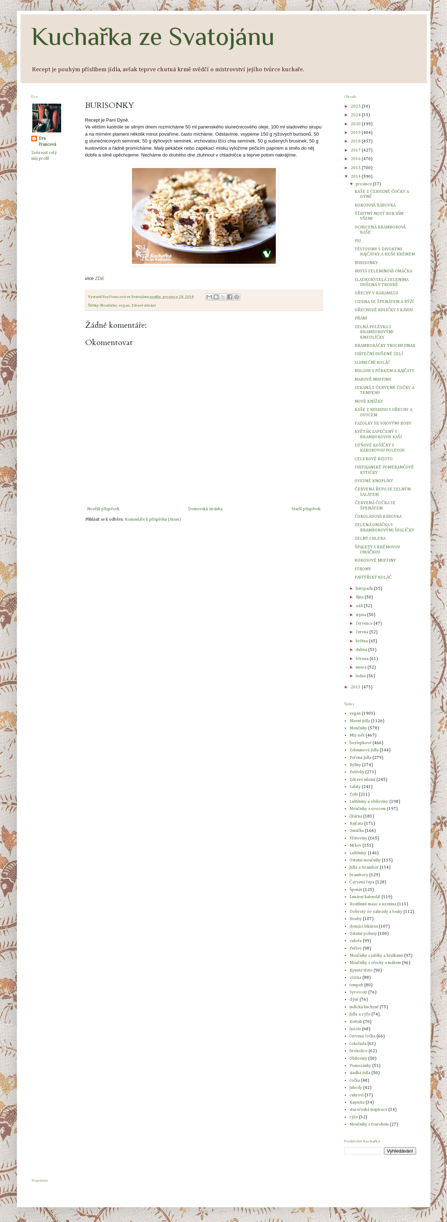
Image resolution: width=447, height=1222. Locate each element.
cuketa (356, 941)
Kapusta (357, 1102)
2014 (356, 177)
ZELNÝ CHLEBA (370, 539)
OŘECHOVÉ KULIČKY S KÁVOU (384, 310)
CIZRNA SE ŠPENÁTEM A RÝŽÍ (384, 302)
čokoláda (358, 1044)
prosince (364, 184)
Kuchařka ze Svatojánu (153, 36)
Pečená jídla (360, 758)
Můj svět (357, 735)
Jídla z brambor (364, 867)
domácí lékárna (364, 926)
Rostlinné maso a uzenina (373, 904)
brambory (359, 875)
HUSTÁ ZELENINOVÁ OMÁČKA (383, 271)
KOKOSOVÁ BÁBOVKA (375, 205)
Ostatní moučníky (365, 860)
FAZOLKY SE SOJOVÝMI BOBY (383, 423)
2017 (356, 150)
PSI (358, 241)
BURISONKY (366, 263)
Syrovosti (358, 992)
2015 (356, 168)
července (364, 623)
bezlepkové (360, 743)
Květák (356, 1022)
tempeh (356, 985)
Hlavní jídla (360, 721)
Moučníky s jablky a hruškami (376, 956)
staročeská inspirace (368, 1110)
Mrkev (355, 845)
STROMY (363, 569)
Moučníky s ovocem (368, 809)
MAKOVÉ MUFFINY (373, 379)
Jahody (356, 1088)
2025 (356, 106)
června (362, 632)
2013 (356, 687)
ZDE (99, 278)
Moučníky (108, 305)
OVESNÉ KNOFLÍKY (374, 481)
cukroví (357, 1095)
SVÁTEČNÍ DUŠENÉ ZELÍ (379, 354)
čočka (355, 1080)
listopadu (365, 589)
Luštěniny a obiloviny (369, 802)
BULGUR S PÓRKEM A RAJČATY (384, 371)
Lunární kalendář (365, 897)
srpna (361, 615)
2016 (356, 159)
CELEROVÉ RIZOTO (374, 459)
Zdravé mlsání (143, 305)
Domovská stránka (205, 509)
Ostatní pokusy (363, 934)
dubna (362, 650)
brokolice (359, 1051)
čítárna (356, 816)
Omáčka (357, 831)
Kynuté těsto (361, 970)
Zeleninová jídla (364, 750)
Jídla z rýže (360, 1014)
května (362, 641)
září (360, 606)
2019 (356, 133)
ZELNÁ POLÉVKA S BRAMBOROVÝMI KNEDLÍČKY (374, 332)
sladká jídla (360, 1073)
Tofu (354, 794)
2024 (356, 115)
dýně (354, 999)
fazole (355, 1029)
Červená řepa (362, 882)
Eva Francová (47, 141)
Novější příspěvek (103, 509)
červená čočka (363, 1036)
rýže (354, 1117)
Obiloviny (358, 1058)
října (360, 597)
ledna (361, 676)
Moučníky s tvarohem (369, 1124)
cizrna (355, 978)
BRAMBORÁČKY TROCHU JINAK (385, 346)
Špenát (356, 890)
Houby (356, 919)
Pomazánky (360, 1066)
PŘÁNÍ (361, 318)
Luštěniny (358, 853)
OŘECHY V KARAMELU (376, 293)
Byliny (355, 765)
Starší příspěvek (306, 509)
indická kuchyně (364, 1007)
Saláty (355, 787)
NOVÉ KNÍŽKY (369, 401)
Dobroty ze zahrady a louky (376, 912)
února (362, 667)
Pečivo (356, 948)
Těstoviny (358, 838)
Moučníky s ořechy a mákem (375, 963)
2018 (356, 141)
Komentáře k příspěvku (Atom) (153, 519)
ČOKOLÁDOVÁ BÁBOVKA (378, 517)
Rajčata (356, 824)
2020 (356, 124)
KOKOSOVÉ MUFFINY (375, 560)
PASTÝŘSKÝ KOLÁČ (373, 577)
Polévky (357, 772)
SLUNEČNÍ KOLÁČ (372, 363)
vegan (124, 305)
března (363, 659)
